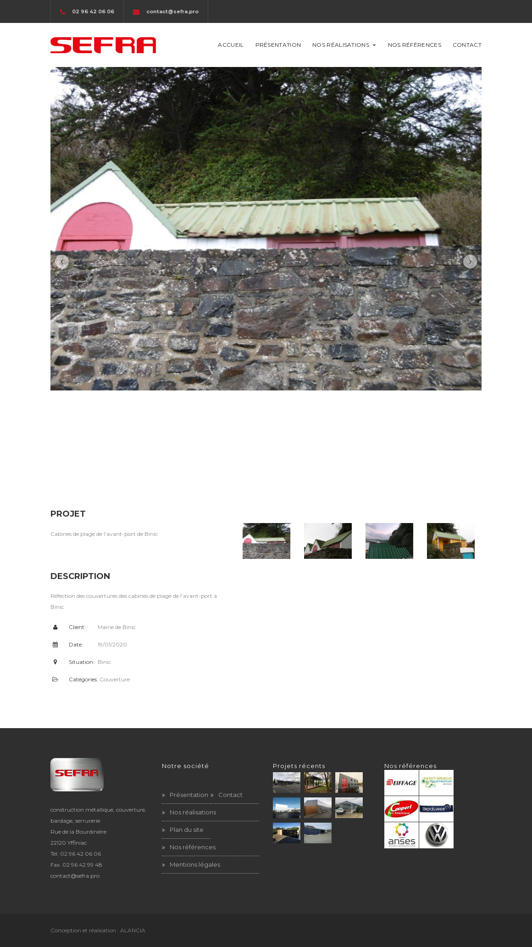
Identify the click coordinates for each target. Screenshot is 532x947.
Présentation (189, 794)
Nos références (193, 847)
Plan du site (187, 829)
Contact (230, 794)
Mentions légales (195, 864)
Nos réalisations (193, 812)
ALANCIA (132, 930)
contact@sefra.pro (172, 11)
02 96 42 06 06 (80, 853)
